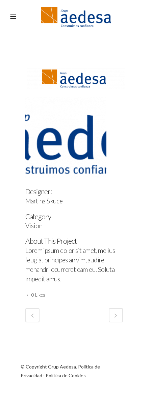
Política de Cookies (66, 375)
